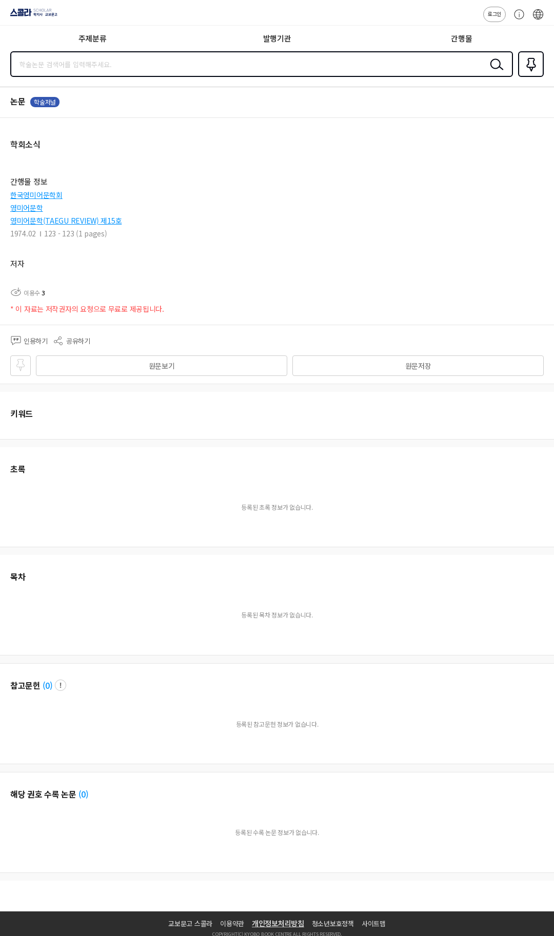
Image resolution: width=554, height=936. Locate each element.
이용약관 (232, 923)
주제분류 (92, 38)
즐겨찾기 (529, 76)
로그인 (494, 13)
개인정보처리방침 (278, 923)
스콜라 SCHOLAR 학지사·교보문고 (31, 15)
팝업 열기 (60, 685)
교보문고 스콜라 (190, 923)
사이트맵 (374, 923)
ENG (538, 19)
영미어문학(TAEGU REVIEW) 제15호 (66, 220)
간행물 (461, 38)
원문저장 (418, 366)
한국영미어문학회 (36, 195)
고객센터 (516, 19)
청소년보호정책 (333, 923)
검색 (494, 72)
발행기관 (277, 38)
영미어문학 (26, 208)
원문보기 (162, 366)
